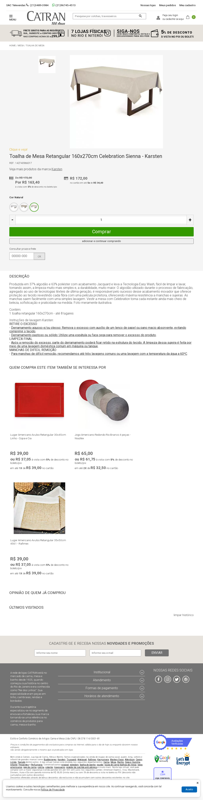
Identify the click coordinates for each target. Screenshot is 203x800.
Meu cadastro (187, 5)
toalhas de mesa (128, 764)
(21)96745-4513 (64, 5)
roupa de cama (111, 764)
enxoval (65, 764)
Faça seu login (170, 15)
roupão (100, 764)
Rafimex (92, 759)
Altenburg (130, 759)
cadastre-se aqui (175, 19)
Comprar (101, 231)
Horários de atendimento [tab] (101, 696)
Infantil (13, 764)
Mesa (113, 762)
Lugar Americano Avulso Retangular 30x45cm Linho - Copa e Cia (38, 436)
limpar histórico (184, 615)
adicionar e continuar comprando (101, 241)
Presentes (24, 764)
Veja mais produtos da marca (35, 169)
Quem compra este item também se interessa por (57, 367)
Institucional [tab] (102, 672)
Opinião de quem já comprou (37, 593)
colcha (41, 767)
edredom (74, 764)
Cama (106, 762)
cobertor (49, 767)
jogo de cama (29, 767)
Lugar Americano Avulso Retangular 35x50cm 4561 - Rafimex (38, 542)
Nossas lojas (148, 5)
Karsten (61, 759)
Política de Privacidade (53, 789)
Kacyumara (103, 759)
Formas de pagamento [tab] (102, 688)
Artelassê (82, 759)
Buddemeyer (50, 759)
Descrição (19, 276)
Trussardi (71, 759)
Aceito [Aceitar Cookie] (189, 789)
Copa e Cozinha (132, 762)
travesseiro (59, 767)
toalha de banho (88, 764)
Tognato (21, 762)
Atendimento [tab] (102, 680)
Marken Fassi (117, 759)
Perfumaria (36, 764)
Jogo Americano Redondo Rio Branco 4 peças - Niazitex (103, 436)
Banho (120, 762)
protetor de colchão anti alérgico (81, 767)
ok (39, 256)
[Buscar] (140, 16)
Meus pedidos (167, 5)
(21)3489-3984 (39, 5)
